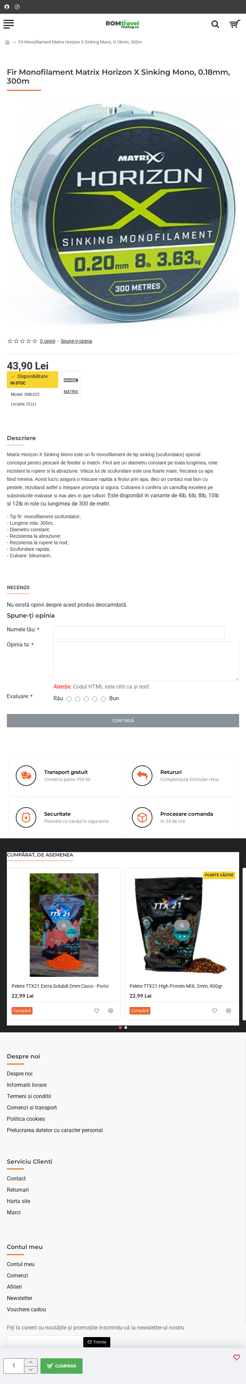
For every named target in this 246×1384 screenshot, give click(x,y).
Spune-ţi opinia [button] (76, 341)
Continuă (123, 720)
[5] (103, 699)
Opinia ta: (18, 644)
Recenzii (18, 588)
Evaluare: (18, 696)
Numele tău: (21, 629)
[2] (77, 699)
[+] (30, 1362)
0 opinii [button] (47, 341)
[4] (94, 699)
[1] (69, 699)
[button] (61, 1366)
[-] (30, 1370)
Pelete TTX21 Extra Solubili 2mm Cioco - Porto (60, 986)
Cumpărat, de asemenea (40, 855)
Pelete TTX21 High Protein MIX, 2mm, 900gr (176, 986)
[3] (86, 699)
